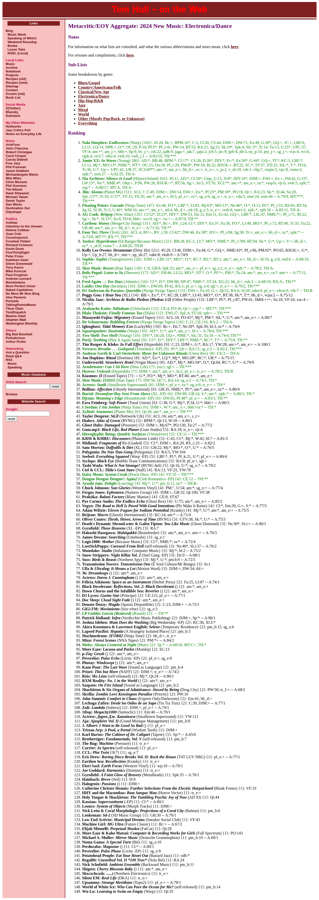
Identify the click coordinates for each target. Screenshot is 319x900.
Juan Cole (13, 234)
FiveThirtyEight (17, 252)
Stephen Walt (16, 320)
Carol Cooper (16, 156)
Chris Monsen (16, 182)
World (83, 114)
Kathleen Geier (17, 260)
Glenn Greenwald (19, 264)
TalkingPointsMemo (21, 305)
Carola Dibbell (16, 159)
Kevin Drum (15, 249)
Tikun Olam (14, 308)
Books (11, 46)
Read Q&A (14, 356)
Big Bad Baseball (19, 334)
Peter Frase (14, 256)
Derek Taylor (15, 201)
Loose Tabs (15, 49)
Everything (87, 123)
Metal (83, 110)
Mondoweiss (15, 282)
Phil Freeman (16, 167)
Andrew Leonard (18, 278)
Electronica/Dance (93, 96)
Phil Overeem (16, 186)
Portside (12, 301)
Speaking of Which (21, 38)
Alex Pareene (16, 297)
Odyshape (13, 212)
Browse (11, 394)
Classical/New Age (93, 92)
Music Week (16, 34)
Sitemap (12, 86)
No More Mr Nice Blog (22, 293)
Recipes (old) (16, 79)
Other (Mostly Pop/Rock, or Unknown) (111, 119)
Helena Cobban (17, 230)
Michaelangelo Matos (22, 174)
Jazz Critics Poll (18, 130)
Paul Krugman (17, 275)
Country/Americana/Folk (99, 87)
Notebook (13, 71)
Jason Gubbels (17, 171)
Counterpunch (17, 237)
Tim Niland (14, 189)
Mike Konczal (16, 271)
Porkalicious (15, 338)
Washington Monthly (21, 323)
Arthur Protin (16, 342)
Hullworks (13, 126)
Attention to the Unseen (24, 226)
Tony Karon (14, 267)
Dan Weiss (14, 204)
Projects (12, 75)
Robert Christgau (19, 152)
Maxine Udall (15, 316)
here (234, 47)
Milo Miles (13, 178)
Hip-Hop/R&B (90, 101)
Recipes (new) (16, 82)
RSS (9, 360)
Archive (12, 67)
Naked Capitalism (19, 290)
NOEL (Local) (17, 53)
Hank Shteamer (17, 193)
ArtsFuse (13, 144)
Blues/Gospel (89, 83)
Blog (9, 31)
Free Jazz (13, 163)
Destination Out (18, 208)
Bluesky (12, 112)
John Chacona (17, 148)
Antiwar (12, 222)
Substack (13, 116)
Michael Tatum (17, 197)
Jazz (81, 105)
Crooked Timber (18, 241)
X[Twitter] (13, 108)
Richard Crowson (19, 245)
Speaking (14, 367)
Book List (13, 97)
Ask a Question (17, 352)
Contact (12, 90)
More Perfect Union (20, 286)
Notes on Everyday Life (24, 134)
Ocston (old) (15, 94)
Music (10, 64)
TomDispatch (16, 312)
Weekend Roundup (21, 42)
